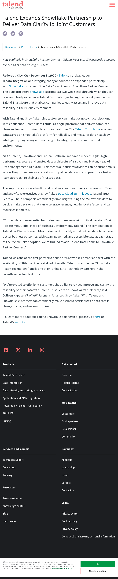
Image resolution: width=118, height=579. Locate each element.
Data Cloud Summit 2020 (74, 193)
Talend (63, 75)
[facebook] (5, 33)
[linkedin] (13, 33)
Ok (97, 564)
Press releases (29, 47)
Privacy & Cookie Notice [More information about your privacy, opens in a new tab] (61, 568)
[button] (112, 4)
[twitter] (20, 33)
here (97, 317)
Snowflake (16, 86)
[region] (59, 568)
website (20, 322)
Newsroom (11, 47)
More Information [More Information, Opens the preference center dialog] (97, 571)
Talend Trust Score (87, 129)
